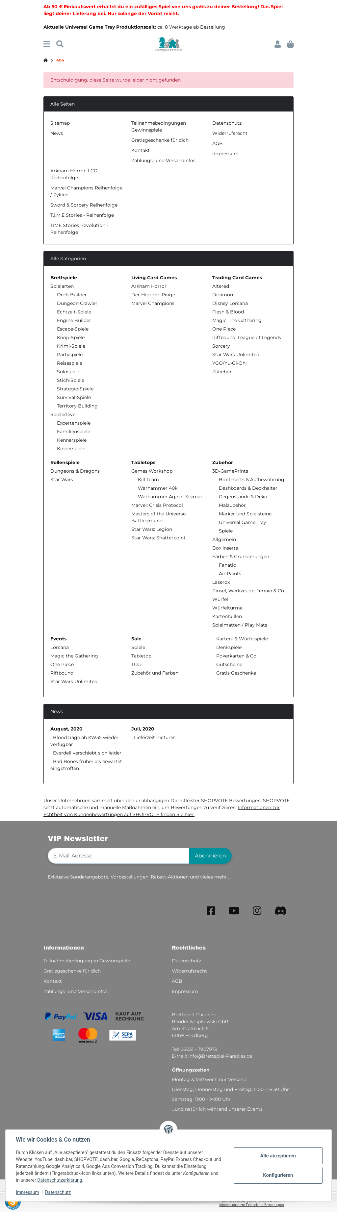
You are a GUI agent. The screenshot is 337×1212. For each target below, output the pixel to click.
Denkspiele (228, 647)
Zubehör (222, 372)
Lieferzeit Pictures (154, 737)
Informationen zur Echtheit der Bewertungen (252, 1205)
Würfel (220, 599)
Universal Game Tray (242, 522)
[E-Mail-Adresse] (119, 856)
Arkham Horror (149, 286)
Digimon (222, 295)
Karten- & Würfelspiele (241, 639)
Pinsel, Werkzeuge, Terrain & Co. (248, 591)
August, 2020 (66, 729)
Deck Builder (72, 295)
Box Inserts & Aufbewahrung (251, 479)
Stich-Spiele (70, 380)
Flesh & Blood (228, 312)
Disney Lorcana (230, 303)
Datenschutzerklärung (60, 1180)
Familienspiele (73, 431)
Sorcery (221, 346)
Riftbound (61, 673)
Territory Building (77, 406)
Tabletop (141, 656)
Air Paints (230, 574)
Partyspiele (70, 355)
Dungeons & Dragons (75, 471)
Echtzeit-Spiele (74, 312)
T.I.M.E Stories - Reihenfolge (82, 215)
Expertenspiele (74, 423)
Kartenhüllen (227, 616)
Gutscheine (228, 664)
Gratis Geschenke (235, 673)
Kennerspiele (72, 440)
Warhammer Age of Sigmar (170, 497)
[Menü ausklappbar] (46, 44)
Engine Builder (74, 320)
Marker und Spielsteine (245, 514)
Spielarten (62, 286)
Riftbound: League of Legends (246, 337)
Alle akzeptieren (278, 1156)
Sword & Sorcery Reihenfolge (83, 205)
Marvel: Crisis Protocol (157, 505)
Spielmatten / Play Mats (239, 625)
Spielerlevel (63, 414)
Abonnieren (210, 856)
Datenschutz (58, 1192)
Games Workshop (151, 471)
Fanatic (227, 565)
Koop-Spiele (71, 337)
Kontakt (140, 150)
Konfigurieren (278, 1175)
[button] (277, 44)
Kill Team (148, 479)
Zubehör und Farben (154, 673)
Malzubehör (232, 505)
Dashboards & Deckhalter (248, 488)
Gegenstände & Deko (243, 497)
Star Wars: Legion (151, 529)
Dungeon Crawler (77, 303)
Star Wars (61, 479)
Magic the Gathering (74, 656)
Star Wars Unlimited (235, 355)
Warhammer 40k (157, 488)
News (56, 133)
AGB (217, 143)
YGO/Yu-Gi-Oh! (229, 363)
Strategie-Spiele (75, 389)
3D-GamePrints (230, 471)
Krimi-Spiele (71, 346)
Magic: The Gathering (237, 320)
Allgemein (224, 539)
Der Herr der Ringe (153, 295)
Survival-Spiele (74, 397)
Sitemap (60, 123)
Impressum (27, 1192)
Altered (220, 286)
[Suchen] (60, 44)
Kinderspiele (71, 449)
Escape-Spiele (73, 329)
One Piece (224, 329)
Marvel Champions (152, 303)
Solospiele (68, 372)
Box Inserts (225, 548)
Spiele (226, 531)
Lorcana (59, 647)
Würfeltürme (227, 608)
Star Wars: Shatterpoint (158, 538)
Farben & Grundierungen (240, 556)
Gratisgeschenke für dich (160, 140)
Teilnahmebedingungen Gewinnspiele (86, 961)
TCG (136, 664)
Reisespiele (69, 363)
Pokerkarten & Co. (236, 656)
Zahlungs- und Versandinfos (163, 160)
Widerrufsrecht (229, 133)
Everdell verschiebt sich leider (87, 753)
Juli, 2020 (142, 729)
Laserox (221, 582)
